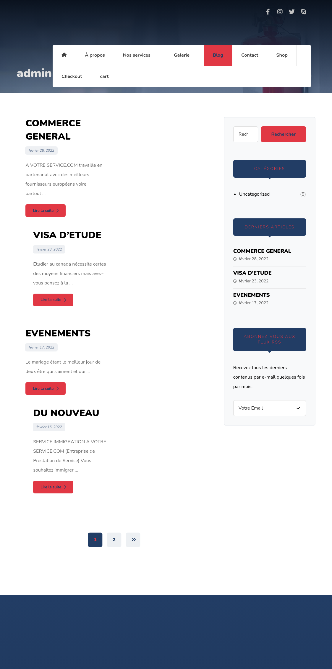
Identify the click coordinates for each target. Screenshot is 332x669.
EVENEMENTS (251, 295)
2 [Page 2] (114, 371)
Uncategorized (254, 194)
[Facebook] (268, 12)
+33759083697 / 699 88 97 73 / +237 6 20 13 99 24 (185, 538)
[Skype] (304, 12)
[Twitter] (292, 12)
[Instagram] (280, 12)
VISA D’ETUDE (252, 273)
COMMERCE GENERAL (262, 251)
